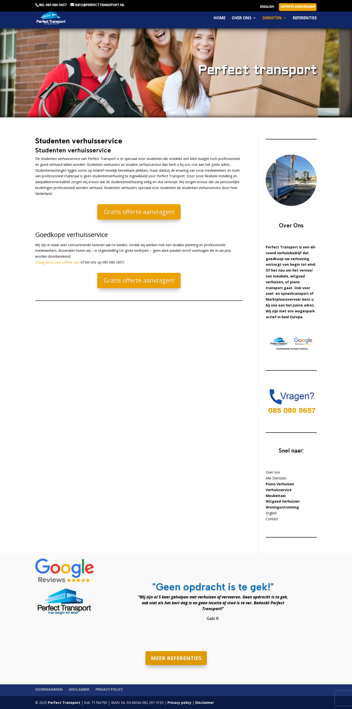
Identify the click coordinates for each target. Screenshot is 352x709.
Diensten (272, 18)
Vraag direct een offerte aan (57, 262)
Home (219, 18)
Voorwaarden (49, 689)
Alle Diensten (276, 478)
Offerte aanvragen (297, 6)
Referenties (305, 18)
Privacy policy (109, 689)
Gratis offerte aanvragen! (139, 212)
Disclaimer (79, 689)
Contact (272, 519)
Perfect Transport (63, 702)
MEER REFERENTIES (176, 658)
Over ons (241, 18)
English (267, 7)
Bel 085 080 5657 (52, 4)
